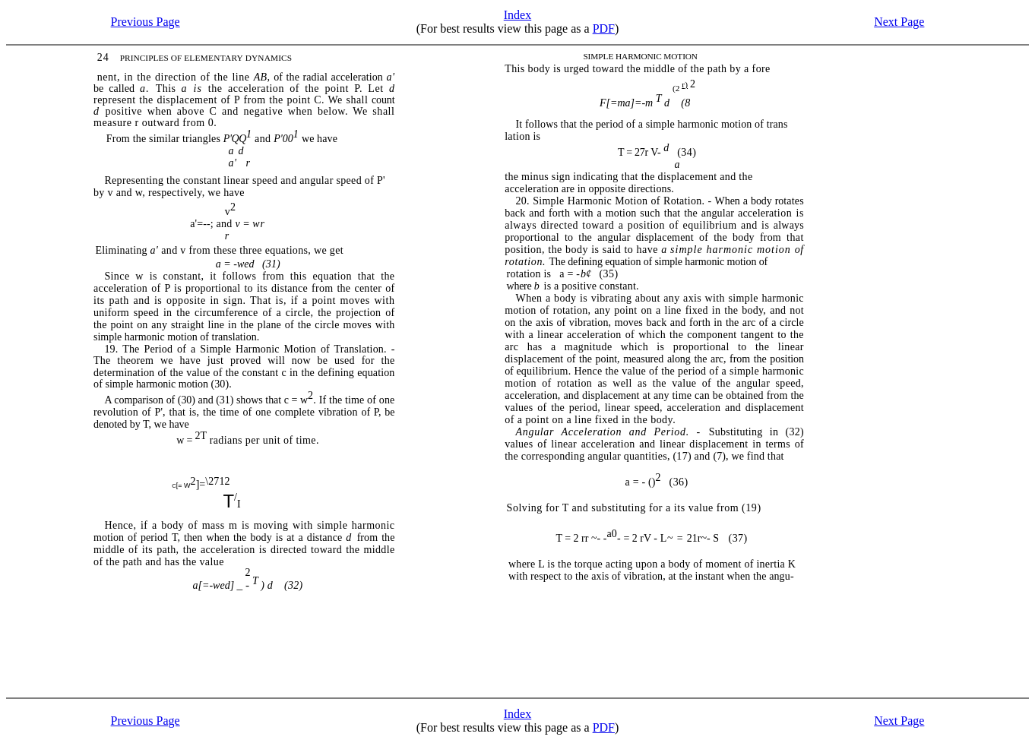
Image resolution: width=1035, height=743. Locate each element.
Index (517, 14)
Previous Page (145, 21)
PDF (604, 28)
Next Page (899, 21)
